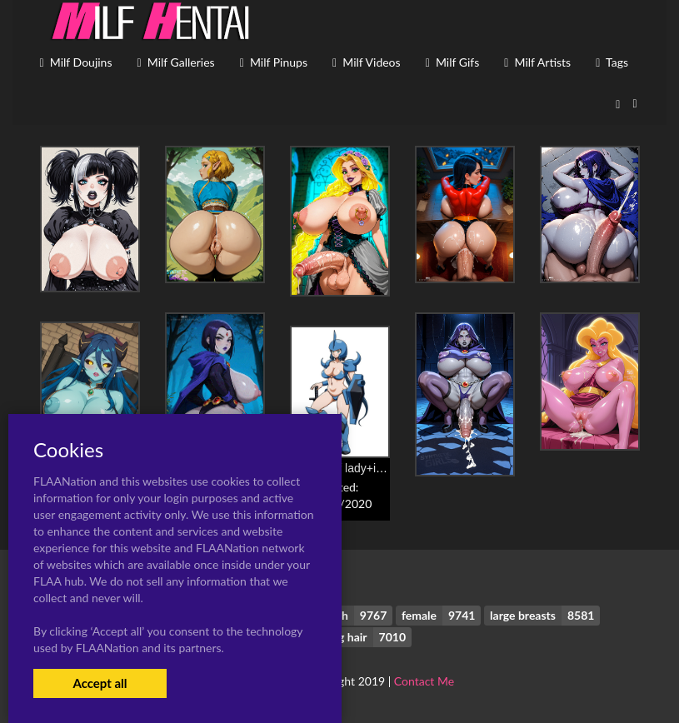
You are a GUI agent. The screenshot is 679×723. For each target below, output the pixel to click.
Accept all (99, 683)
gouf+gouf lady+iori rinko (353, 468)
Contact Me (424, 681)
